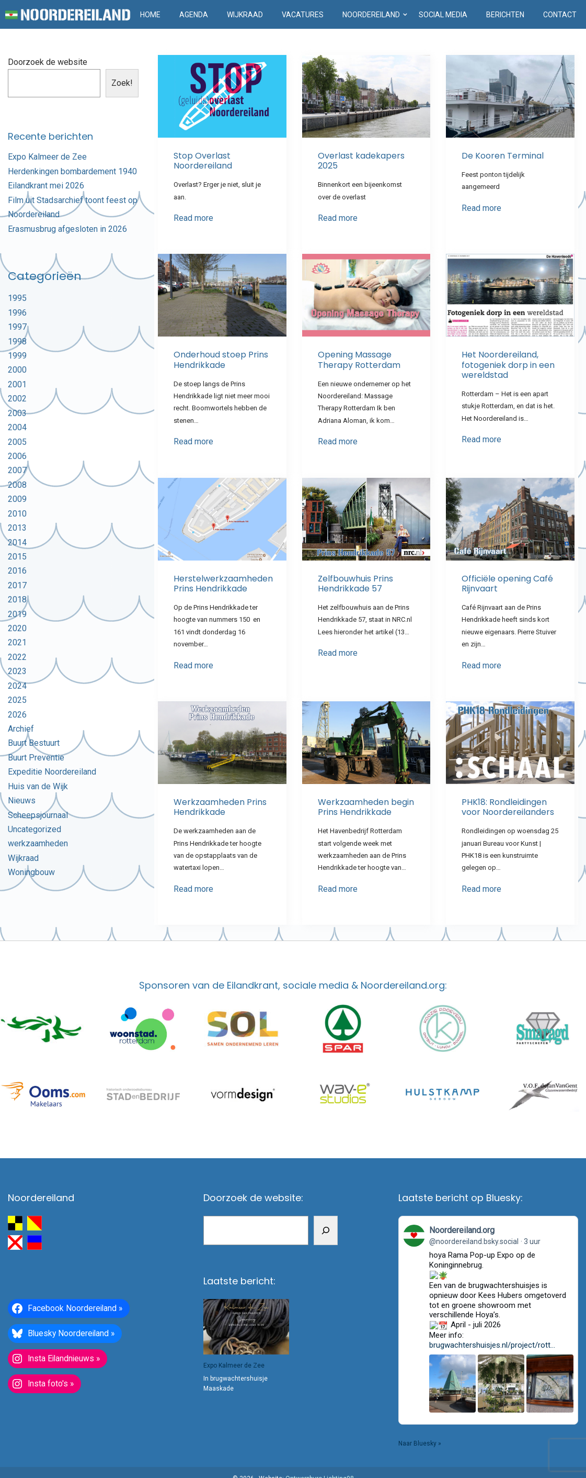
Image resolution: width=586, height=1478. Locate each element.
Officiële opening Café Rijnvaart (507, 584)
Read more (193, 218)
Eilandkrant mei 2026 (46, 186)
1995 (17, 298)
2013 (17, 528)
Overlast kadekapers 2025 (361, 161)
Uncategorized (34, 829)
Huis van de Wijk (38, 786)
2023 (17, 671)
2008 (17, 485)
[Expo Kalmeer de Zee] (246, 1326)
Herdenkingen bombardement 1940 (72, 171)
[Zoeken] (326, 1230)
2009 (17, 499)
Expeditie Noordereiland (52, 772)
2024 (17, 686)
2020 (17, 628)
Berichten (505, 14)
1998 (17, 341)
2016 (17, 571)
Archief (21, 729)
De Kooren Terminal (503, 156)
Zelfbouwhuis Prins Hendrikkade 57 (355, 584)
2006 (17, 456)
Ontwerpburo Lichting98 (319, 1455)
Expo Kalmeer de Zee (47, 157)
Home (150, 14)
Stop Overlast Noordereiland (203, 161)
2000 (17, 370)
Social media (443, 14)
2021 (17, 642)
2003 (17, 413)
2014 (17, 542)
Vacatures (303, 14)
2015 (17, 557)
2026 (17, 715)
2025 (17, 700)
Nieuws (22, 800)
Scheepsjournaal (38, 815)
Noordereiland (371, 14)
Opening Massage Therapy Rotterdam (359, 360)
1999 (17, 356)
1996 (17, 313)
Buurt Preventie (36, 758)
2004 (17, 427)
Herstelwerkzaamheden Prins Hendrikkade (223, 584)
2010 (17, 514)
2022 (17, 657)
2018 (17, 599)
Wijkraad (245, 14)
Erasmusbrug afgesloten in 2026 (67, 229)
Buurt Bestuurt (34, 743)
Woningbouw (31, 872)
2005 (17, 442)
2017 (17, 585)
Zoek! (122, 83)
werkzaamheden (38, 843)
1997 (17, 327)
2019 (17, 614)
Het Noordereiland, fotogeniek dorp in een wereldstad (508, 364)
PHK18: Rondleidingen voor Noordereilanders (508, 807)
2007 (17, 470)
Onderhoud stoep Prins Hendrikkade (221, 360)
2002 (17, 399)
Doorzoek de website (47, 62)
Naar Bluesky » (419, 1394)
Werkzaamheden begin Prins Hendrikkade (366, 807)
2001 (17, 384)
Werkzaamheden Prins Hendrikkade (220, 807)
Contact (560, 14)
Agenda (193, 14)
